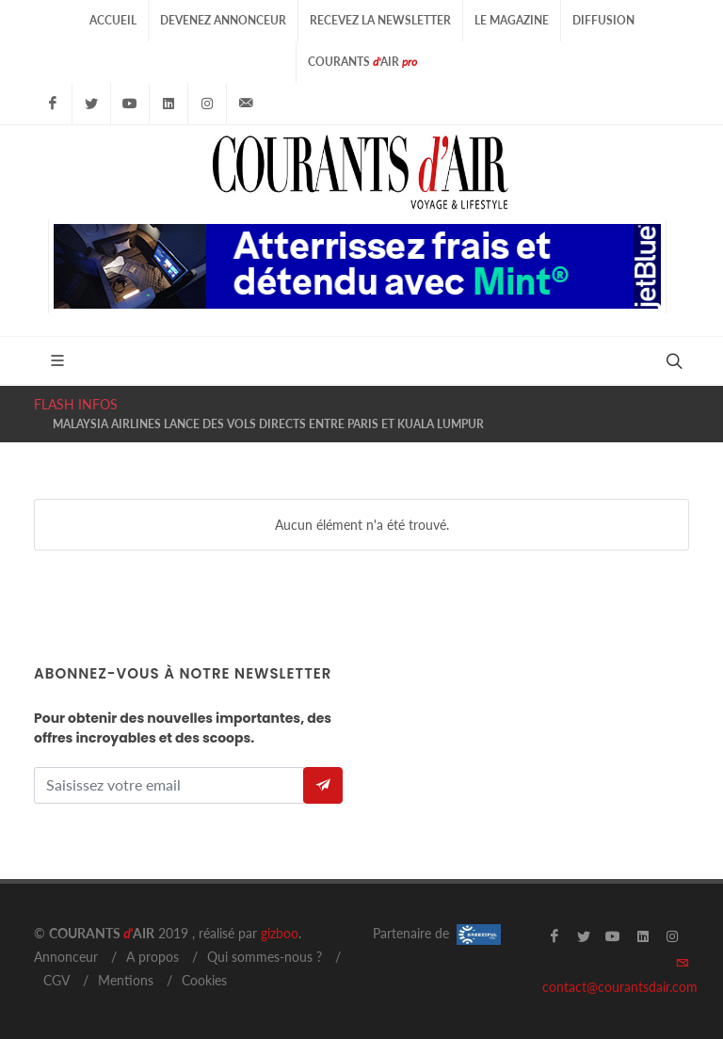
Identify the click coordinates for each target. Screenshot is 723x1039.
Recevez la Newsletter (380, 20)
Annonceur (66, 957)
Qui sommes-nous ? (264, 957)
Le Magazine (511, 20)
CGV (56, 980)
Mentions (125, 980)
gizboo (279, 933)
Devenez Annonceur (223, 20)
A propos (152, 957)
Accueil (113, 20)
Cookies (204, 980)
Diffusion (603, 20)
